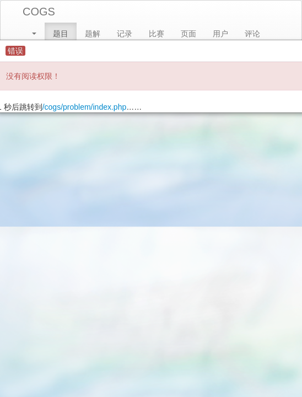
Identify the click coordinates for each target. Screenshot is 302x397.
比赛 (156, 33)
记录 (124, 33)
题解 (92, 33)
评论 (252, 33)
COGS (39, 12)
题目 (60, 33)
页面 (188, 33)
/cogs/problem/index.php (84, 107)
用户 (220, 33)
